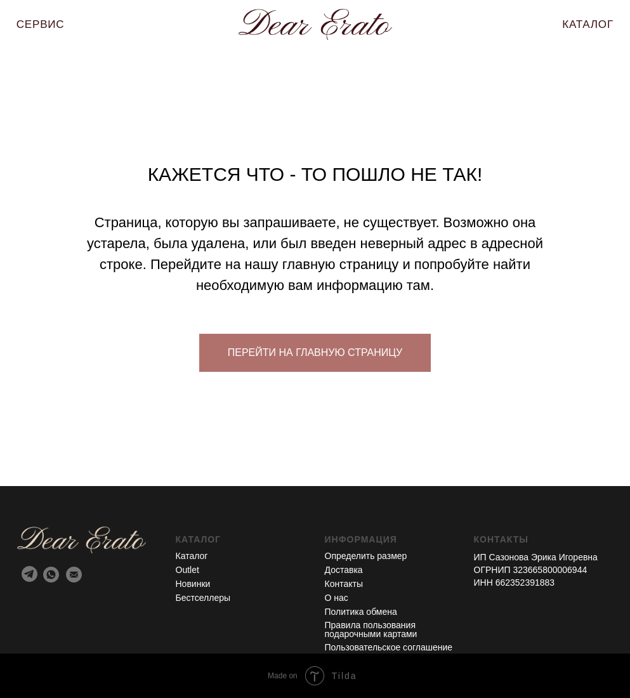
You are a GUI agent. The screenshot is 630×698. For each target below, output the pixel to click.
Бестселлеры (203, 598)
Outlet (187, 570)
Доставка (344, 570)
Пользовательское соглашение (389, 647)
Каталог (192, 556)
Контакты (344, 584)
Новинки (193, 584)
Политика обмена (361, 612)
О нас (336, 598)
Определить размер (366, 556)
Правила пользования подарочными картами (371, 629)
